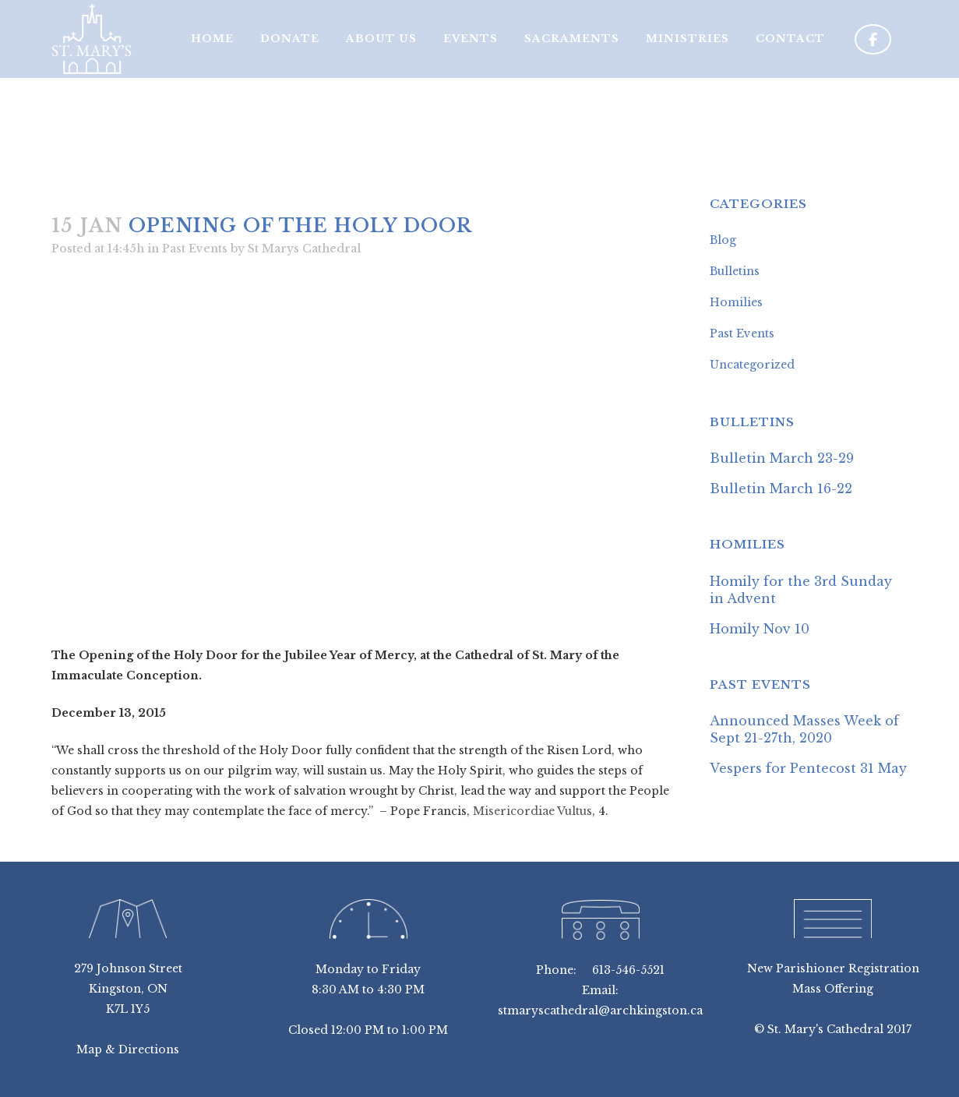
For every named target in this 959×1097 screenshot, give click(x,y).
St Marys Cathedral (304, 249)
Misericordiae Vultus (532, 811)
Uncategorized (752, 365)
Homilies (736, 302)
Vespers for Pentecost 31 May (808, 768)
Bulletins (735, 271)
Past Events (194, 249)
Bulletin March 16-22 (781, 488)
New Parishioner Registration (833, 968)
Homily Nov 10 (759, 629)
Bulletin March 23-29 (782, 458)
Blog (723, 240)
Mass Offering (832, 989)
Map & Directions (127, 1049)
